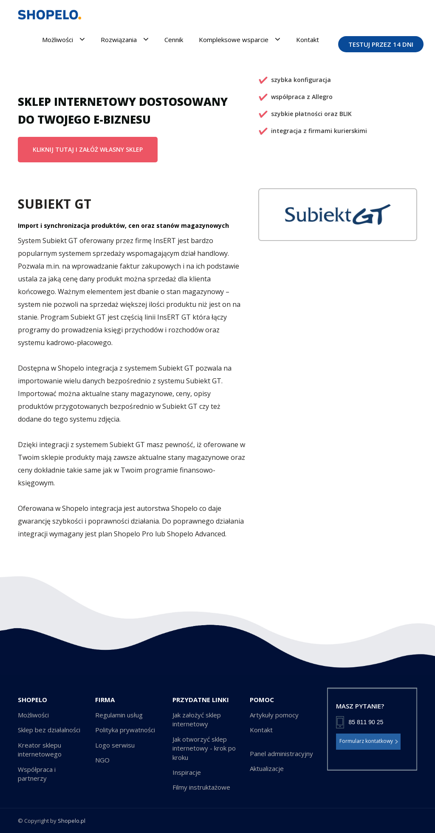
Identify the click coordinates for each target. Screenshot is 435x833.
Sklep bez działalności (49, 729)
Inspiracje (186, 772)
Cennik (173, 39)
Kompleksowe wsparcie (239, 39)
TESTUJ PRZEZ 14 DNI (380, 44)
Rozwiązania (125, 39)
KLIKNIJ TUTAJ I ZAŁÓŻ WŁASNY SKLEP (88, 149)
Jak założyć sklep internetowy (196, 719)
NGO (102, 760)
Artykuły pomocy (274, 715)
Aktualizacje (267, 768)
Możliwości (63, 39)
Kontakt (307, 39)
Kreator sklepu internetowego (40, 749)
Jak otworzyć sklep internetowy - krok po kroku (204, 748)
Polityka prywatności (125, 729)
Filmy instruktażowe (201, 787)
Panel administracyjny (281, 753)
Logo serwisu (115, 745)
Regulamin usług (119, 715)
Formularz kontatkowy (368, 742)
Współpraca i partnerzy (37, 773)
